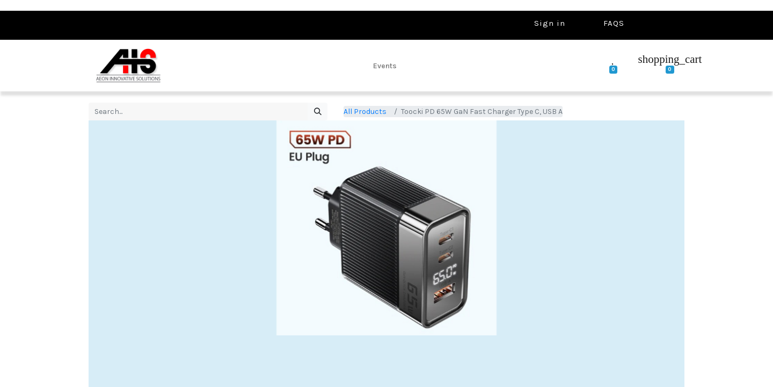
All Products (365, 111)
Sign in (549, 23)
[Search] (317, 112)
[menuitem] (384, 65)
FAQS (613, 23)
